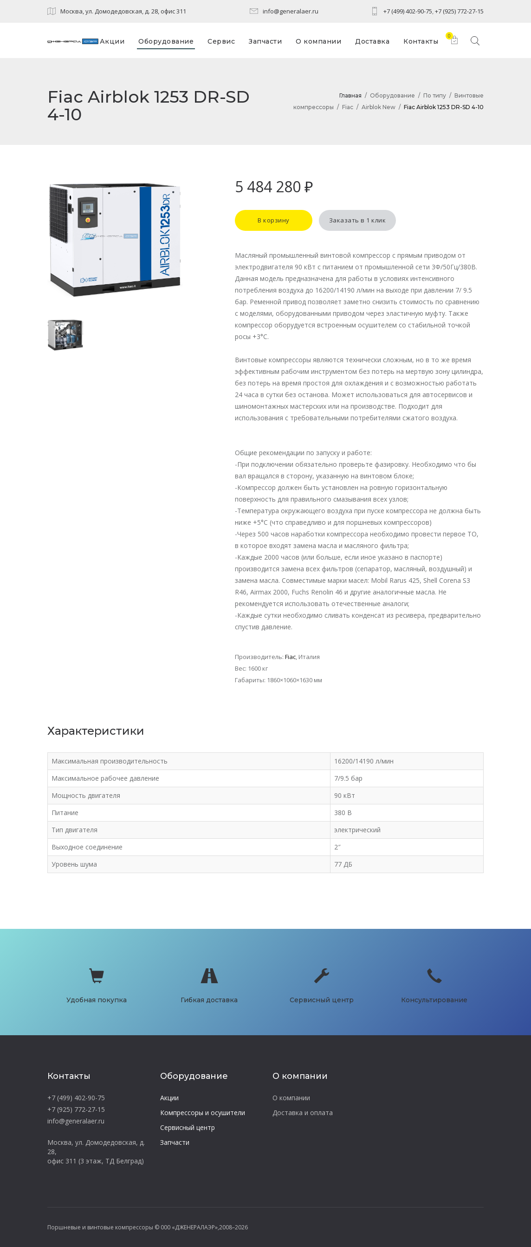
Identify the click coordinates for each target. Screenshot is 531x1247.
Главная (350, 95)
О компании (291, 1097)
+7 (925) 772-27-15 (459, 11)
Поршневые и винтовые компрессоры (100, 1227)
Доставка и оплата (302, 1112)
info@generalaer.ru (290, 11)
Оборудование (392, 95)
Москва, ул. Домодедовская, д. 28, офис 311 (123, 11)
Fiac (347, 107)
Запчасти (174, 1142)
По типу (434, 95)
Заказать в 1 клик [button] (357, 220)
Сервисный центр (187, 1127)
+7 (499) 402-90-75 (407, 11)
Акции (169, 1097)
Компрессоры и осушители (202, 1112)
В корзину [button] (274, 220)
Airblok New (378, 107)
